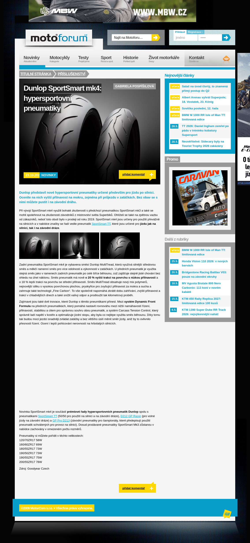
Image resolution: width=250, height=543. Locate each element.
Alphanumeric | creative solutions (227, 514)
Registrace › (195, 32)
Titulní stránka (35, 73)
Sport (110, 59)
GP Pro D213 (61, 420)
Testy (87, 59)
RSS (222, 59)
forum (59, 37)
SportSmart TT (101, 223)
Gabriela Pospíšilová (134, 86)
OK (155, 37)
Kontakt (199, 59)
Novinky (48, 175)
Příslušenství (72, 73)
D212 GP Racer (131, 416)
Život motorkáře (167, 59)
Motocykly (62, 59)
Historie (133, 59)
